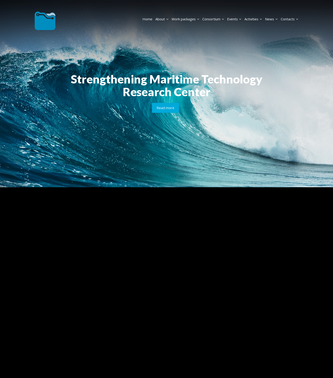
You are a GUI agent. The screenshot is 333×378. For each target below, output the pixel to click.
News (271, 19)
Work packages (185, 19)
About (162, 19)
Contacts (289, 19)
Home (147, 19)
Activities (253, 19)
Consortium (213, 19)
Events (234, 19)
